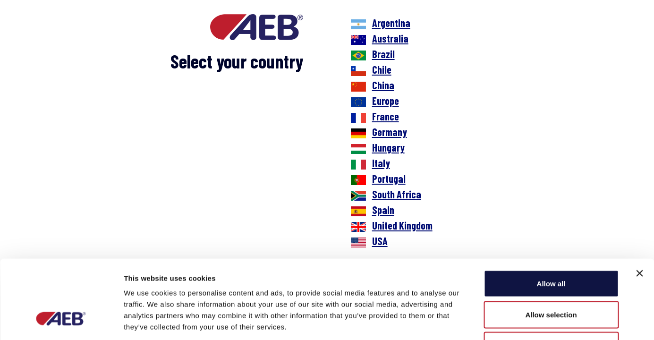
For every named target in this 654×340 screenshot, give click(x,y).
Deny (551, 278)
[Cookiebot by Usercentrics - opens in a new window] (61, 321)
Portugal (389, 178)
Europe (385, 100)
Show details (496, 321)
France (385, 116)
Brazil (383, 54)
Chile (381, 69)
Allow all (551, 216)
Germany (389, 132)
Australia (390, 38)
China (383, 85)
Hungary (388, 147)
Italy (381, 163)
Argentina (391, 23)
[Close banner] (639, 206)
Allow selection (551, 247)
